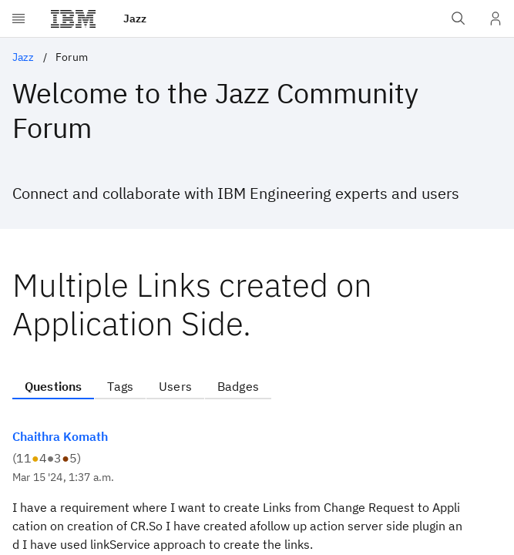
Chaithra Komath (60, 436)
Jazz (23, 57)
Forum (71, 57)
